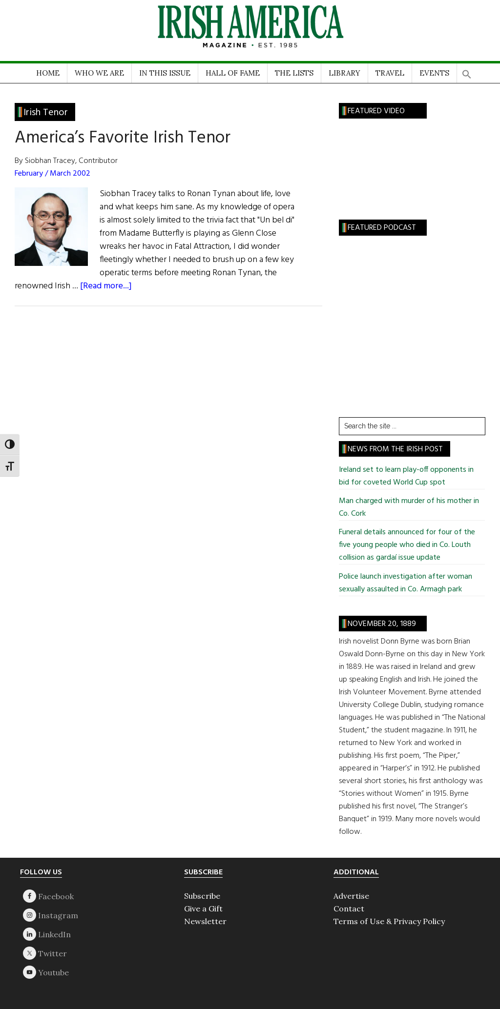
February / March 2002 (52, 173)
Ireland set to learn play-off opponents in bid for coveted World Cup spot (406, 476)
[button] (467, 71)
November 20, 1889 (382, 624)
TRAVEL (389, 73)
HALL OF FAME (233, 73)
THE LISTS (294, 73)
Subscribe (202, 896)
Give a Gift (203, 908)
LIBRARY (344, 73)
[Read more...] (106, 286)
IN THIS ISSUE (164, 73)
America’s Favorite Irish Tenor (122, 138)
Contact (348, 908)
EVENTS (434, 73)
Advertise (351, 896)
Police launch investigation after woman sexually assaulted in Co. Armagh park (405, 583)
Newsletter (205, 921)
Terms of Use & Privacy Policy (389, 921)
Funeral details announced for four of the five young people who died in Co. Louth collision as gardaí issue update (407, 545)
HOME (48, 73)
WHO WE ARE (99, 73)
